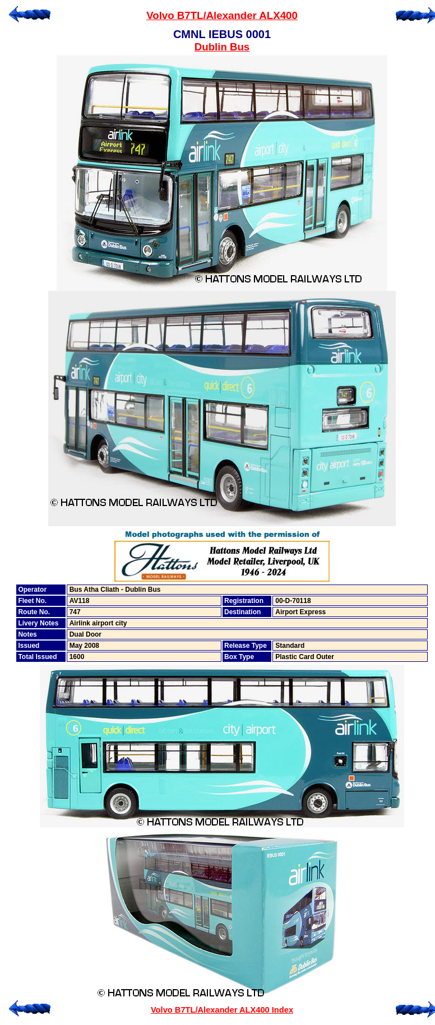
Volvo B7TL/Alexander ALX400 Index (222, 1009)
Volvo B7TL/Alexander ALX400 (222, 15)
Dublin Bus (222, 47)
